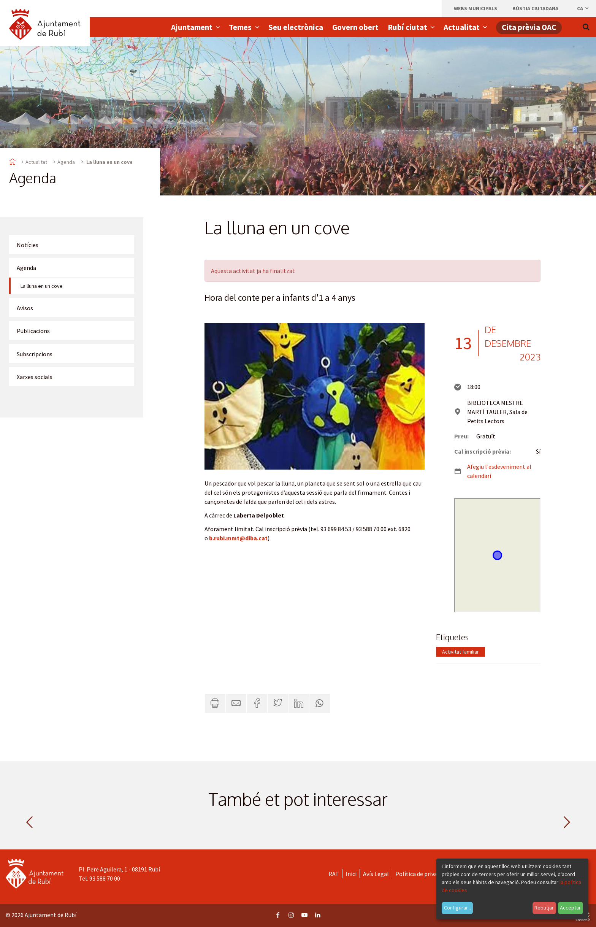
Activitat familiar (460, 651)
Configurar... (457, 907)
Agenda (66, 162)
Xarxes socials (34, 377)
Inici (351, 874)
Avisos (25, 308)
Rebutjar (544, 907)
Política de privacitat (422, 874)
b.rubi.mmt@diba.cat (238, 538)
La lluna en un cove (42, 286)
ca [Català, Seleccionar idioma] (583, 8)
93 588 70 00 (104, 878)
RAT (333, 874)
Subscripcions (34, 354)
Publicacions (33, 331)
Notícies (27, 245)
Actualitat (36, 162)
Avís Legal (376, 874)
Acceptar (570, 907)
